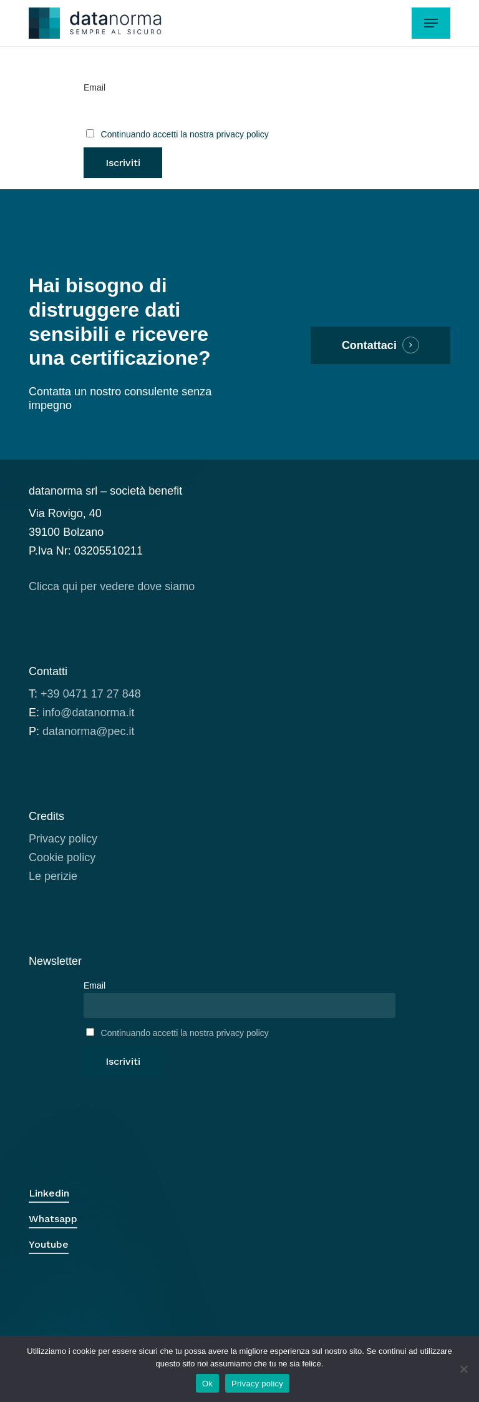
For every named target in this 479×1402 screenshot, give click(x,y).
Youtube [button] (49, 1244)
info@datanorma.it (88, 712)
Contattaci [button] (369, 345)
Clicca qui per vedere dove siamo (112, 586)
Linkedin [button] (49, 1193)
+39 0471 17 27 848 (91, 694)
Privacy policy (63, 838)
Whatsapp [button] (53, 1219)
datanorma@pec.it (88, 731)
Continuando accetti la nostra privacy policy (185, 134)
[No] (463, 1369)
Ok (207, 1383)
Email (94, 87)
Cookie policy (62, 857)
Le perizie (53, 876)
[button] (431, 23)
